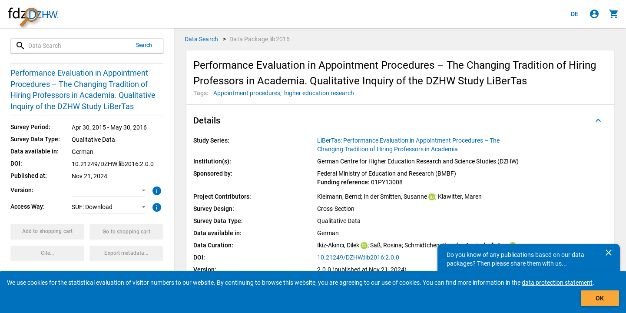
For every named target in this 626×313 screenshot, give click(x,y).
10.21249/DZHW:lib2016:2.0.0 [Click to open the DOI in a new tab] (358, 257)
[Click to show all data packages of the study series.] (420, 144)
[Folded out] (598, 120)
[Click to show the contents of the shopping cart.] (614, 14)
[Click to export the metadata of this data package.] (126, 253)
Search (144, 45)
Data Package (259, 39)
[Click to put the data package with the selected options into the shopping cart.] (47, 232)
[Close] (608, 252)
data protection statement (557, 282)
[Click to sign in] (594, 14)
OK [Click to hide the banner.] (600, 298)
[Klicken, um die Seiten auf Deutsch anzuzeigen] (574, 14)
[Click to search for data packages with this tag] (248, 93)
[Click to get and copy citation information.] (47, 253)
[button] (109, 190)
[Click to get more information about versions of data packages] (155, 190)
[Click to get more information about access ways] (155, 206)
